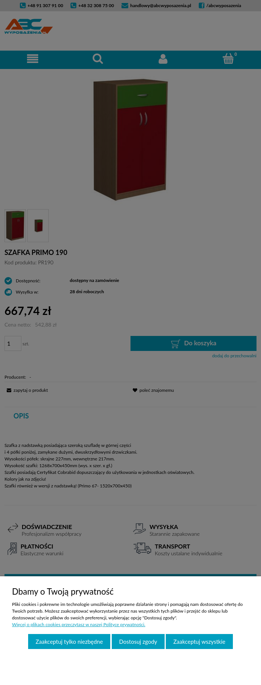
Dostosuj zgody (138, 641)
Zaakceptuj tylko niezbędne (69, 641)
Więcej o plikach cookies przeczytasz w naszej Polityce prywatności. (78, 624)
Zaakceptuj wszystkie (199, 641)
